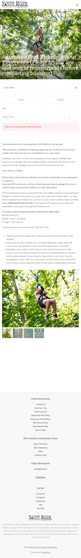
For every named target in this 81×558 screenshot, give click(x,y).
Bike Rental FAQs (40, 422)
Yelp (40, 504)
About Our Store (40, 444)
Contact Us (40, 404)
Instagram (40, 497)
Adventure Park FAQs (40, 415)
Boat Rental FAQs (40, 426)
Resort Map (40, 430)
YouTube (40, 508)
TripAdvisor (40, 501)
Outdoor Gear (40, 455)
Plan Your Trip (40, 408)
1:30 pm (60, 99)
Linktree (41, 477)
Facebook (40, 493)
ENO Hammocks (40, 447)
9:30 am (20, 99)
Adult (4, 108)
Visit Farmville (40, 411)
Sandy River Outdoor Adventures (43, 547)
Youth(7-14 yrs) (8, 117)
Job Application (40, 469)
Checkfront (45, 552)
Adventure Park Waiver (40, 419)
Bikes (40, 451)
